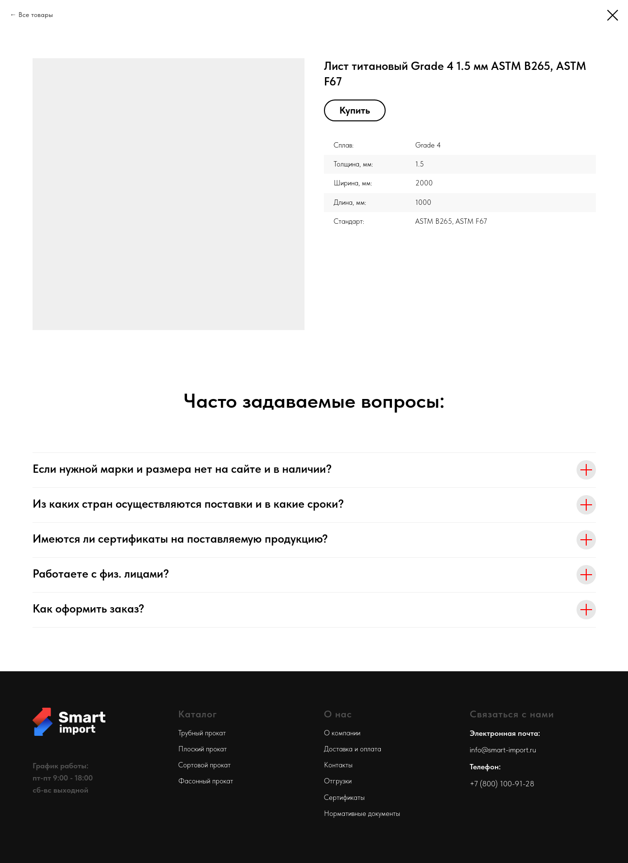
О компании (342, 733)
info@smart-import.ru (503, 749)
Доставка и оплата (352, 749)
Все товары (35, 14)
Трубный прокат (202, 733)
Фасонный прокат (205, 781)
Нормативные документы (362, 813)
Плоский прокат (202, 749)
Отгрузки (338, 781)
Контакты (338, 765)
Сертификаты (344, 797)
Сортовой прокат (204, 765)
